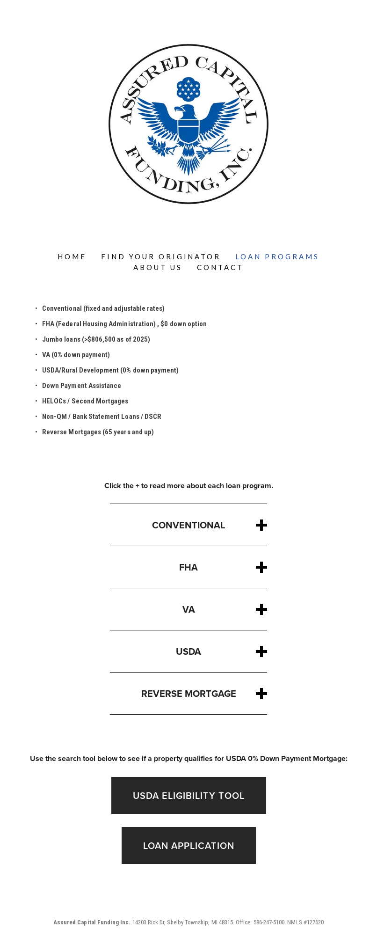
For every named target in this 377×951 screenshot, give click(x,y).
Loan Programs (277, 256)
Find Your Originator (161, 256)
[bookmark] (188, 123)
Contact (220, 267)
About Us (157, 267)
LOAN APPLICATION (188, 845)
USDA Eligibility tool (189, 795)
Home (72, 256)
